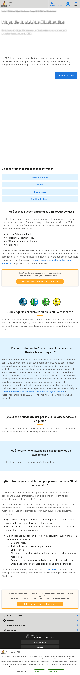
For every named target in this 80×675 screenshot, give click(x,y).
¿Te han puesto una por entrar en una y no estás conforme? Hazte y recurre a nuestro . (40, 595)
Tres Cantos (40, 191)
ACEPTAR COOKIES (56, 672)
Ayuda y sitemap (40, 642)
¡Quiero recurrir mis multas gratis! (40, 604)
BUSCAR (52, 3)
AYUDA (60, 3)
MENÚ (76, 4)
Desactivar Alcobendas (65, 75)
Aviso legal (40, 647)
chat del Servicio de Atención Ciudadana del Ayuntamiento (34, 391)
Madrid (40, 184)
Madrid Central (40, 177)
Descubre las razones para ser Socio (40, 281)
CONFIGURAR (23, 671)
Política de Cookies (12, 667)
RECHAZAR (39, 672)
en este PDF (50, 569)
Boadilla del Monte (40, 199)
